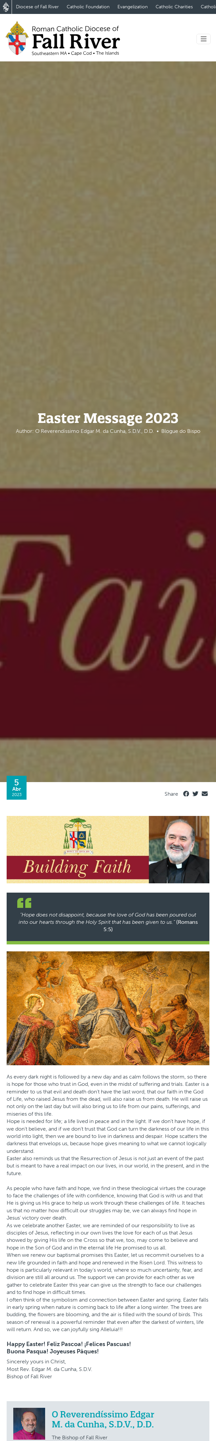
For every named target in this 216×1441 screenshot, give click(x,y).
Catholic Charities (174, 7)
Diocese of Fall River (37, 7)
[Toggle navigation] (203, 39)
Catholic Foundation (88, 7)
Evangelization (132, 7)
